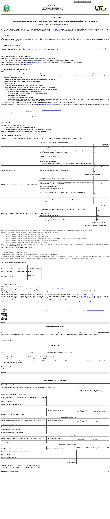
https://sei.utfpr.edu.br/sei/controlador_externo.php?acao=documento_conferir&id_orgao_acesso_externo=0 (77, 315)
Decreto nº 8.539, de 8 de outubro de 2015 (95, 310)
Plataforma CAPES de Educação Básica (32, 62)
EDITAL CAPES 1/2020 (58, 30)
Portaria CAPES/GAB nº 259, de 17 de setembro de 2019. (86, 297)
